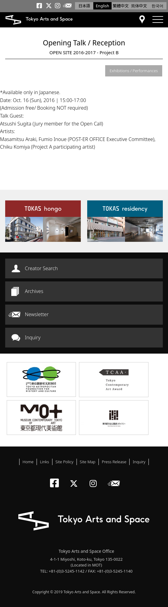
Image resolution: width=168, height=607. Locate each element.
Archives (34, 291)
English (102, 6)
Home (28, 461)
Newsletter (37, 314)
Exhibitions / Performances (134, 70)
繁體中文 (121, 6)
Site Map (87, 461)
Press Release (114, 461)
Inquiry (33, 337)
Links (44, 461)
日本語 (84, 6)
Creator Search (41, 268)
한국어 (157, 6)
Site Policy (64, 461)
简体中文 (139, 6)
